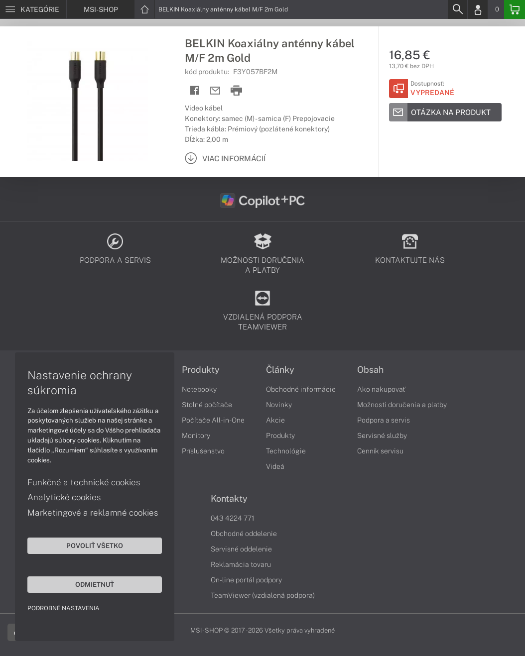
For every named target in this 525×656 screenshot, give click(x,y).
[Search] (457, 9)
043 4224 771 (233, 518)
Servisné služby (382, 435)
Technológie (286, 451)
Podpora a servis (383, 420)
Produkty (201, 369)
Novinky (279, 405)
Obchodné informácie (301, 389)
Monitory (196, 435)
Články (280, 369)
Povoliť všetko (94, 545)
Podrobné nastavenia (63, 608)
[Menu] (33, 9)
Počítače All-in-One (213, 420)
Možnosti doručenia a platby (402, 405)
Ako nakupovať (381, 389)
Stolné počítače (207, 405)
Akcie (275, 420)
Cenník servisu (380, 451)
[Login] (478, 9)
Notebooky (199, 389)
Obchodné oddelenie (244, 534)
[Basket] (514, 9)
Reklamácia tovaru (241, 564)
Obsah (370, 369)
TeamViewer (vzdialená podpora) (263, 595)
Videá (275, 466)
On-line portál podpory (246, 580)
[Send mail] (215, 91)
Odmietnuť (94, 584)
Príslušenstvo (203, 451)
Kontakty (229, 498)
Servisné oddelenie (241, 549)
